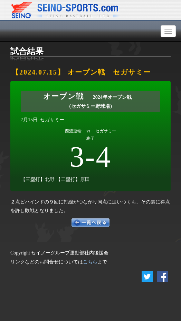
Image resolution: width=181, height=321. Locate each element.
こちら (90, 261)
